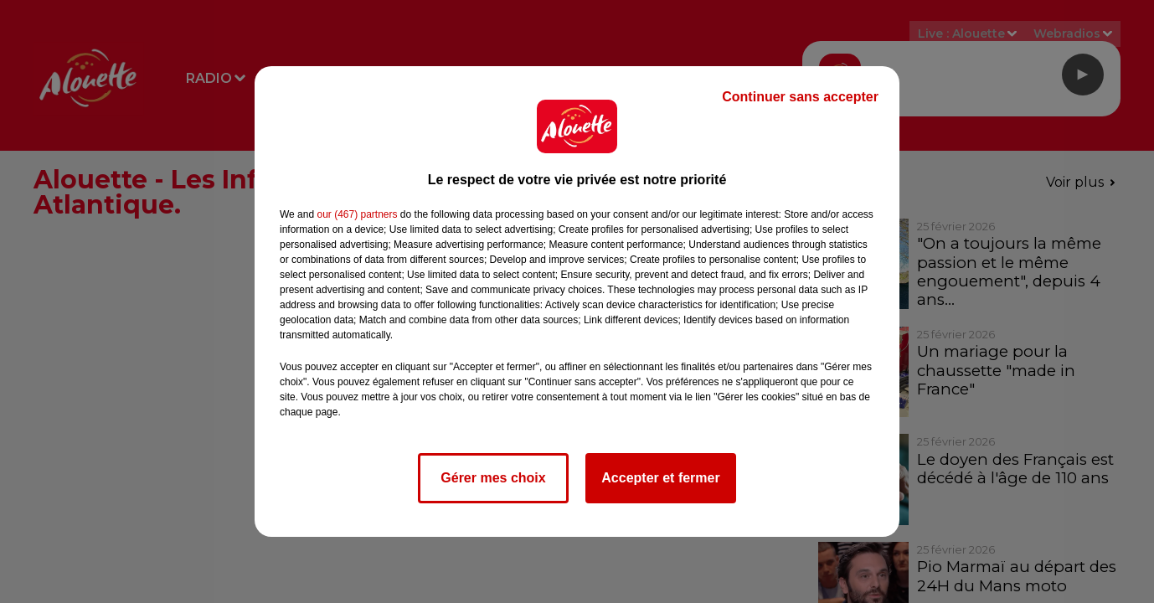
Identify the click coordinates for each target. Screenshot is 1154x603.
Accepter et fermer (660, 478)
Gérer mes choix (492, 478)
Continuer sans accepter (800, 97)
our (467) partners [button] (357, 214)
